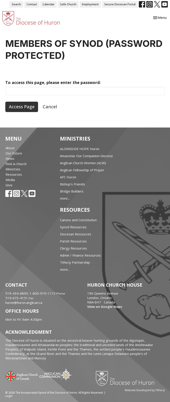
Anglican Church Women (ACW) (83, 163)
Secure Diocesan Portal (119, 4)
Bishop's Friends (72, 184)
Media (10, 179)
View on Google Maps (104, 306)
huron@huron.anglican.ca (23, 302)
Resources (14, 174)
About (10, 148)
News (10, 158)
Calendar (48, 4)
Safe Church (68, 4)
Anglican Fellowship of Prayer (82, 170)
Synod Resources (73, 227)
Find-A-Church (16, 164)
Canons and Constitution (78, 220)
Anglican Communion (55, 374)
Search (16, 4)
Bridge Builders (71, 191)
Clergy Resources (73, 248)
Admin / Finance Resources (80, 255)
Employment (90, 4)
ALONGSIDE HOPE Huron (79, 149)
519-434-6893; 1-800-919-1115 (30, 293)
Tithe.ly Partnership (75, 262)
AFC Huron (68, 177)
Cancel (50, 107)
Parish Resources (73, 241)
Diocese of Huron (126, 378)
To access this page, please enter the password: (53, 82)
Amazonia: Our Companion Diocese (86, 156)
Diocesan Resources (75, 234)
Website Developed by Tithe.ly (145, 390)
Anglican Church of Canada (21, 375)
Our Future (14, 153)
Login (8, 396)
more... (65, 198)
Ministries (13, 169)
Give (9, 185)
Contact (32, 4)
